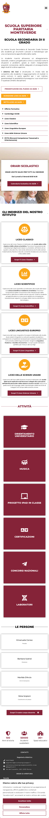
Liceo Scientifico (11, 124)
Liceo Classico (10, 119)
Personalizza (24, 807)
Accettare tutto (24, 801)
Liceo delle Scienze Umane (16, 133)
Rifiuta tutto (24, 813)
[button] (46, 8)
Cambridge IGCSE (12, 114)
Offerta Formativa (12, 109)
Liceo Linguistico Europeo (15, 128)
